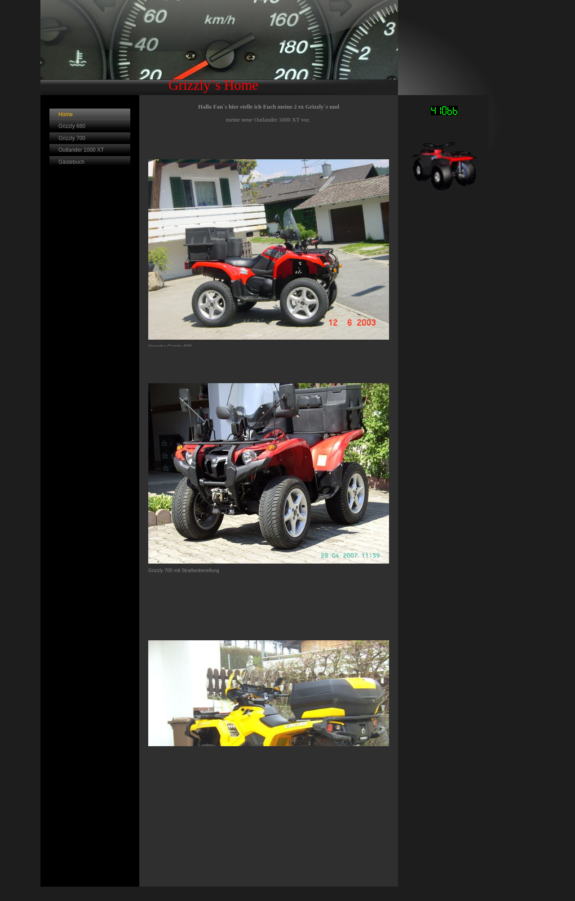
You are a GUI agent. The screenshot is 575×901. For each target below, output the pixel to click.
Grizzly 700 (71, 138)
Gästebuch (71, 162)
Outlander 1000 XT (81, 150)
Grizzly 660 (71, 126)
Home (65, 114)
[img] (219, 47)
